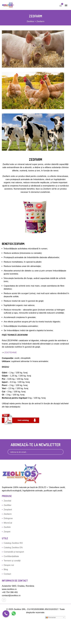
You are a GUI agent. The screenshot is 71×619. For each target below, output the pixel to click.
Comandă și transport (14, 552)
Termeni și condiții (12, 560)
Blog (6, 569)
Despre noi (9, 565)
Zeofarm (8, 514)
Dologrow (8, 518)
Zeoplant (8, 509)
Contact (7, 574)
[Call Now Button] (5, 613)
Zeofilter (7, 505)
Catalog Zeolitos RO (13, 543)
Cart (61, 4)
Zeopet (7, 531)
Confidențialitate (11, 556)
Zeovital (7, 501)
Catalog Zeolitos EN (13, 547)
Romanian (51, 618)
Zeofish (7, 527)
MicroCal (8, 523)
